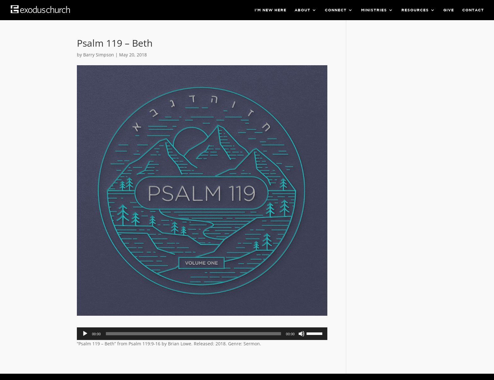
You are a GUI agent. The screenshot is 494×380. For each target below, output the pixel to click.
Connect (336, 10)
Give (448, 10)
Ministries (374, 10)
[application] (202, 333)
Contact (473, 10)
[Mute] (301, 334)
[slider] (193, 333)
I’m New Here (270, 10)
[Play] (85, 334)
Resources (415, 10)
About (302, 10)
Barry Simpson (98, 55)
